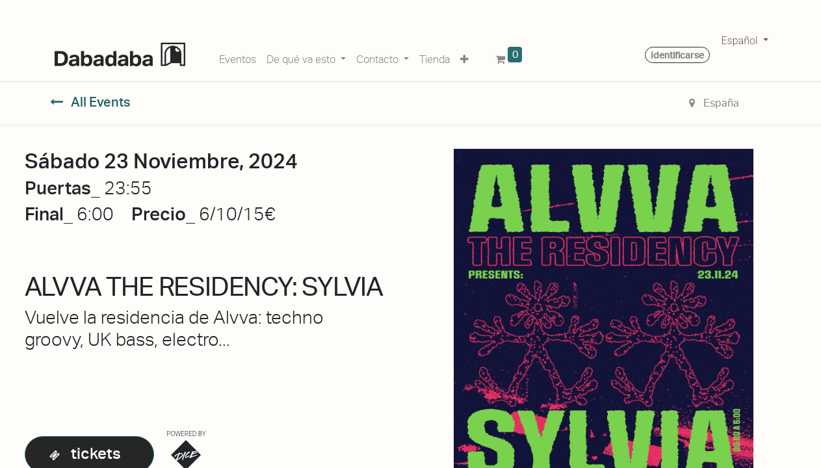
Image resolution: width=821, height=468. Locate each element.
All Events (90, 102)
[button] (464, 57)
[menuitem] (237, 57)
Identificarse (677, 55)
